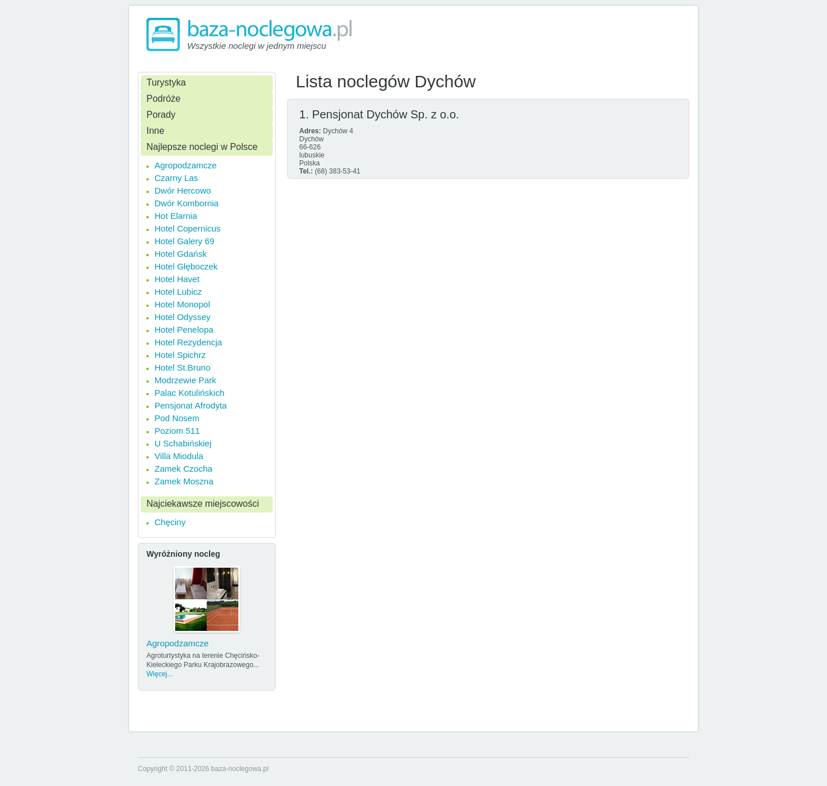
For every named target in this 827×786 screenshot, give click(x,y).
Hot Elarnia (175, 216)
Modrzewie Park (185, 380)
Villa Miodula (178, 456)
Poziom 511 (177, 431)
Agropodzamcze (185, 165)
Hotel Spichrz (180, 355)
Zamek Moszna (184, 481)
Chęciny (170, 522)
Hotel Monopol (182, 304)
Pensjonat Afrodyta (190, 405)
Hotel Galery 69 (184, 241)
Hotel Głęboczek (186, 266)
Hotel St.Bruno (182, 367)
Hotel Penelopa (184, 329)
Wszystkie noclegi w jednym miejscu (256, 46)
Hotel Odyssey (182, 317)
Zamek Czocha (183, 468)
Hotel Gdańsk (180, 254)
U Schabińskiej (182, 443)
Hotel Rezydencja (188, 342)
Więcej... (159, 674)
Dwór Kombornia (186, 203)
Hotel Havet (176, 279)
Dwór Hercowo (182, 190)
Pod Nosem (176, 418)
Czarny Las (176, 178)
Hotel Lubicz (178, 291)
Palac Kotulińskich (189, 393)
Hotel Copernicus (187, 228)
